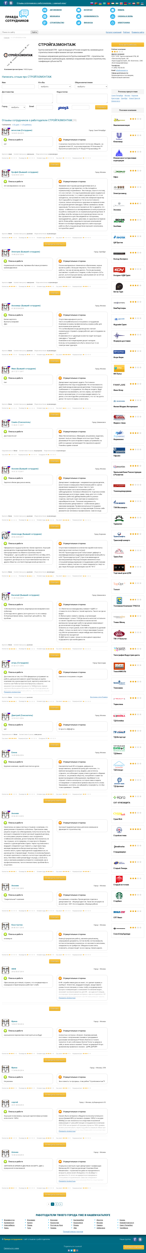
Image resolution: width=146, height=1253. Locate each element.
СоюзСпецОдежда (128, 931)
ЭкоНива (128, 223)
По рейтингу (27, 125)
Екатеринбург (79, 1220)
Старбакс (128, 898)
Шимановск (115, 101)
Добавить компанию (133, 1247)
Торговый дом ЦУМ (128, 570)
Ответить (55, 165)
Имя (4, 82)
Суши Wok (128, 816)
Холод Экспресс (128, 256)
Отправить (101, 107)
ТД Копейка (128, 718)
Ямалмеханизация (128, 122)
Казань (122, 1220)
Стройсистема (128, 832)
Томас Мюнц (128, 619)
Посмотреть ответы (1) (54, 244)
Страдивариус (128, 849)
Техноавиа (128, 685)
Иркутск (100, 1220)
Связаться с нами (11, 1248)
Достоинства (8, 92)
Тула (29, 1228)
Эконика (128, 207)
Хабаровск (101, 1228)
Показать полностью (12, 692)
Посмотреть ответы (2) (54, 1060)
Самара (100, 1225)
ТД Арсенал (128, 783)
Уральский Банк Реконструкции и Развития (128, 470)
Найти (34, 32)
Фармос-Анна (128, 420)
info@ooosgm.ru (122, 70)
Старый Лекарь (128, 865)
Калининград (9, 1223)
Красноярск (78, 1223)
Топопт (128, 586)
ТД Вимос (128, 750)
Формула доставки (128, 338)
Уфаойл (128, 453)
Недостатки (62, 92)
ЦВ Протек (128, 239)
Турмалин (128, 521)
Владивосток (9, 1220)
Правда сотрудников (13, 1239)
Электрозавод (128, 190)
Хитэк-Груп (128, 289)
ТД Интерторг (128, 734)
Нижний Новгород (127, 1223)
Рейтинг (126, 32)
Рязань (76, 1225)
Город (3, 106)
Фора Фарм (128, 354)
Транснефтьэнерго (128, 537)
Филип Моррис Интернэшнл (128, 403)
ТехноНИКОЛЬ (128, 668)
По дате (15, 125)
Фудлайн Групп (128, 321)
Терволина (128, 701)
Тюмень (53, 1228)
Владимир (31, 1220)
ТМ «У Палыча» (128, 636)
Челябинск (124, 1228)
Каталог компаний (113, 32)
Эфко (128, 174)
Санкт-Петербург (117, 95)
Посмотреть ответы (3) (54, 878)
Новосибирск (9, 1225)
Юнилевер (128, 138)
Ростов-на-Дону (56, 1225)
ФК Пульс (128, 371)
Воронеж (135, 95)
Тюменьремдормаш (128, 488)
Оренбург (124, 98)
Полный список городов (73, 1232)
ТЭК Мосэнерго (128, 504)
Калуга (29, 1223)
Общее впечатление (84, 82)
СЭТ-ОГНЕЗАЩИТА (128, 800)
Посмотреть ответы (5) (54, 1195)
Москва (127, 95)
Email (30, 106)
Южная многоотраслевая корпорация (128, 156)
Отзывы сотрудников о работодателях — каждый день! (41, 3)
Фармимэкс (128, 436)
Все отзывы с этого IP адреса (99, 697)
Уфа (75, 1228)
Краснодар (115, 98)
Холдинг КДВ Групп (128, 272)
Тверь (6, 1228)
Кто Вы (41, 82)
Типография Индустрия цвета (128, 652)
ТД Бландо (128, 767)
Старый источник (128, 882)
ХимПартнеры (128, 305)
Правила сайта (138, 32)
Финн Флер (128, 387)
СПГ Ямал (128, 914)
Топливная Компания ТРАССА (128, 603)
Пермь (29, 1225)
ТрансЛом (128, 554)
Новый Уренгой (134, 98)
